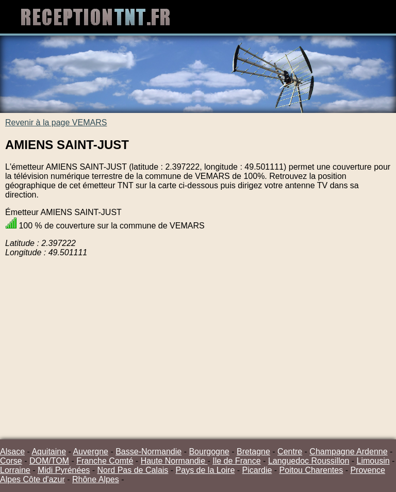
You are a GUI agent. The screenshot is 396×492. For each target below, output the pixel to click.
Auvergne (90, 451)
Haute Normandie (174, 460)
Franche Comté (104, 460)
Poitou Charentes (311, 470)
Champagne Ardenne (348, 451)
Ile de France (236, 460)
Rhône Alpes (95, 479)
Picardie (257, 470)
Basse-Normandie (149, 451)
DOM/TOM (49, 460)
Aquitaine (48, 451)
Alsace (12, 451)
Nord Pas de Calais (133, 470)
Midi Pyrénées (64, 470)
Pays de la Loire (205, 470)
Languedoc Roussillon (308, 460)
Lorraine (15, 470)
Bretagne (253, 451)
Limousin (373, 460)
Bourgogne (209, 451)
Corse (11, 460)
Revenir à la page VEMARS (56, 122)
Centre (289, 451)
